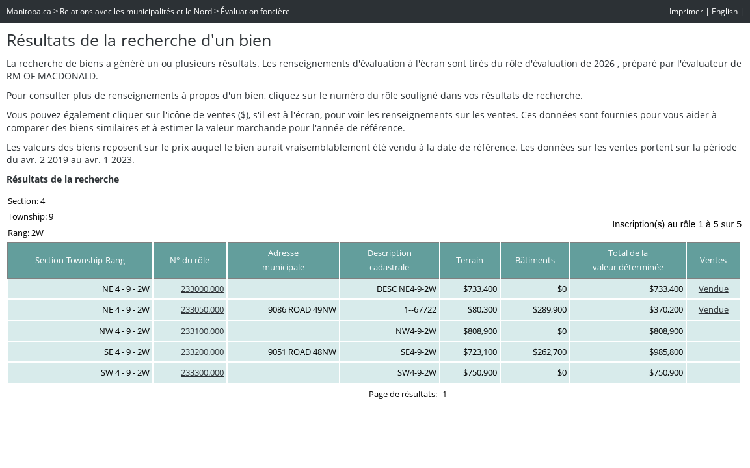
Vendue (714, 288)
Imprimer (686, 11)
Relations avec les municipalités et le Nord (136, 11)
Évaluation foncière (255, 11)
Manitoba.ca (29, 11)
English (725, 11)
